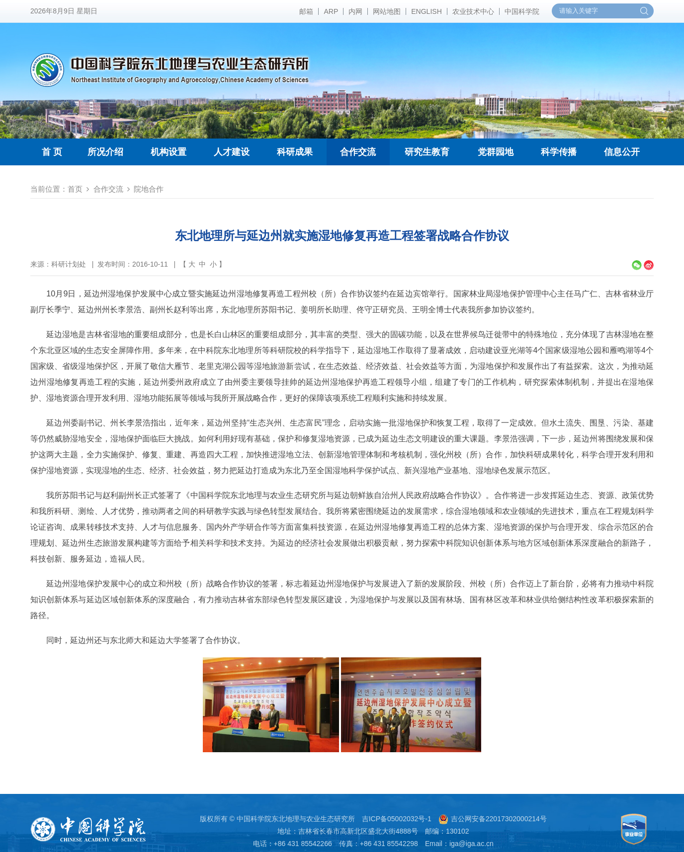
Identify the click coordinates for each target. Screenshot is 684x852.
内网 (355, 11)
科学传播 (559, 152)
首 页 (52, 152)
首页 (75, 189)
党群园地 (495, 152)
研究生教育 (427, 152)
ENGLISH (426, 11)
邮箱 (306, 11)
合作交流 (358, 152)
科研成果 (295, 152)
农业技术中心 (473, 11)
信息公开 (622, 152)
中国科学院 (522, 11)
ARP (331, 11)
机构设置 (168, 152)
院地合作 (149, 189)
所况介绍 (105, 152)
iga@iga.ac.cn (471, 844)
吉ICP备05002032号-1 (396, 819)
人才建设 (232, 152)
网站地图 (387, 11)
